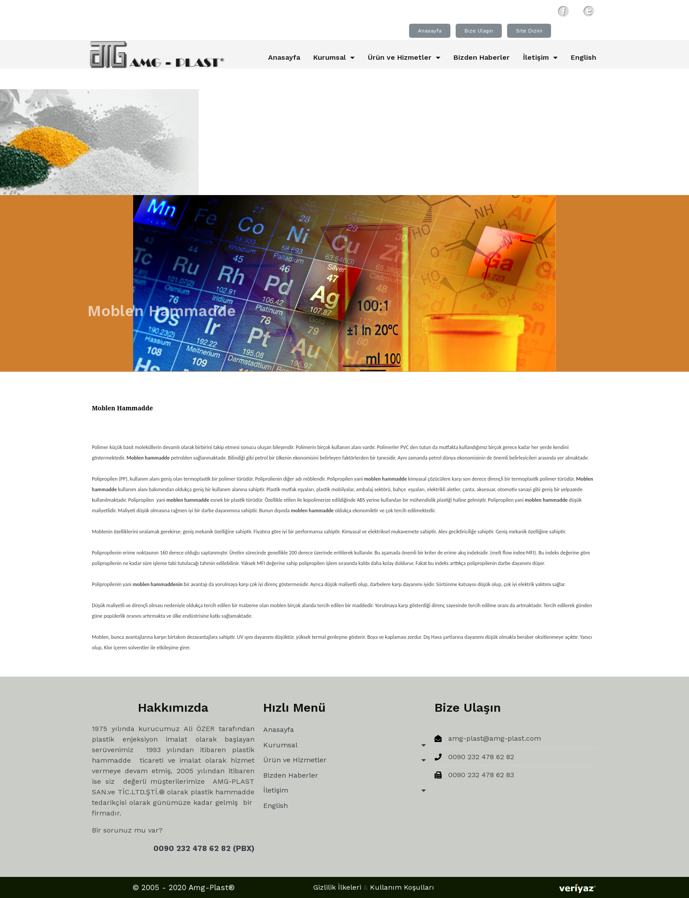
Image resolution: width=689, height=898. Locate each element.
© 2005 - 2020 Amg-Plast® (184, 887)
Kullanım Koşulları (402, 887)
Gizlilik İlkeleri (337, 887)
